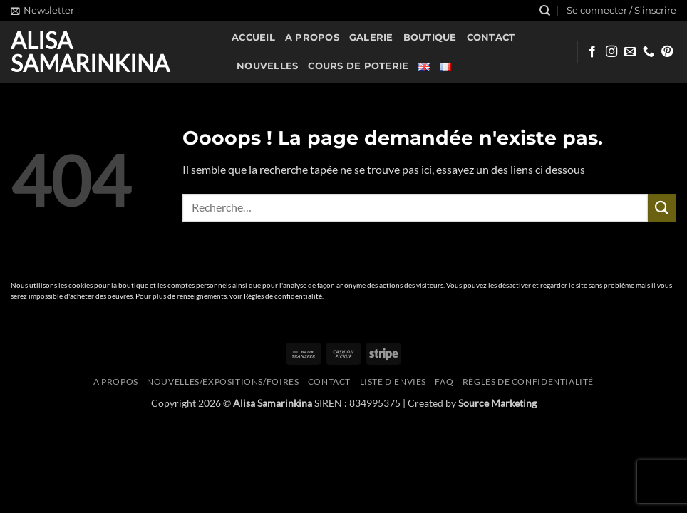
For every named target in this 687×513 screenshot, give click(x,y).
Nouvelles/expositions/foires (223, 381)
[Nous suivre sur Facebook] (592, 52)
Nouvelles (267, 66)
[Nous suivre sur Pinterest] (667, 52)
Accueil (253, 37)
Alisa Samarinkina (90, 52)
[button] (42, 10)
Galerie (371, 37)
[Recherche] (544, 11)
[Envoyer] (662, 208)
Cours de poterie (358, 66)
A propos (312, 37)
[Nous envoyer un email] (630, 52)
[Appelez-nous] (648, 52)
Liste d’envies (393, 381)
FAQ (444, 381)
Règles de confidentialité (283, 296)
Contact (491, 37)
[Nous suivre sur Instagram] (611, 52)
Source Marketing (497, 403)
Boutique (430, 37)
